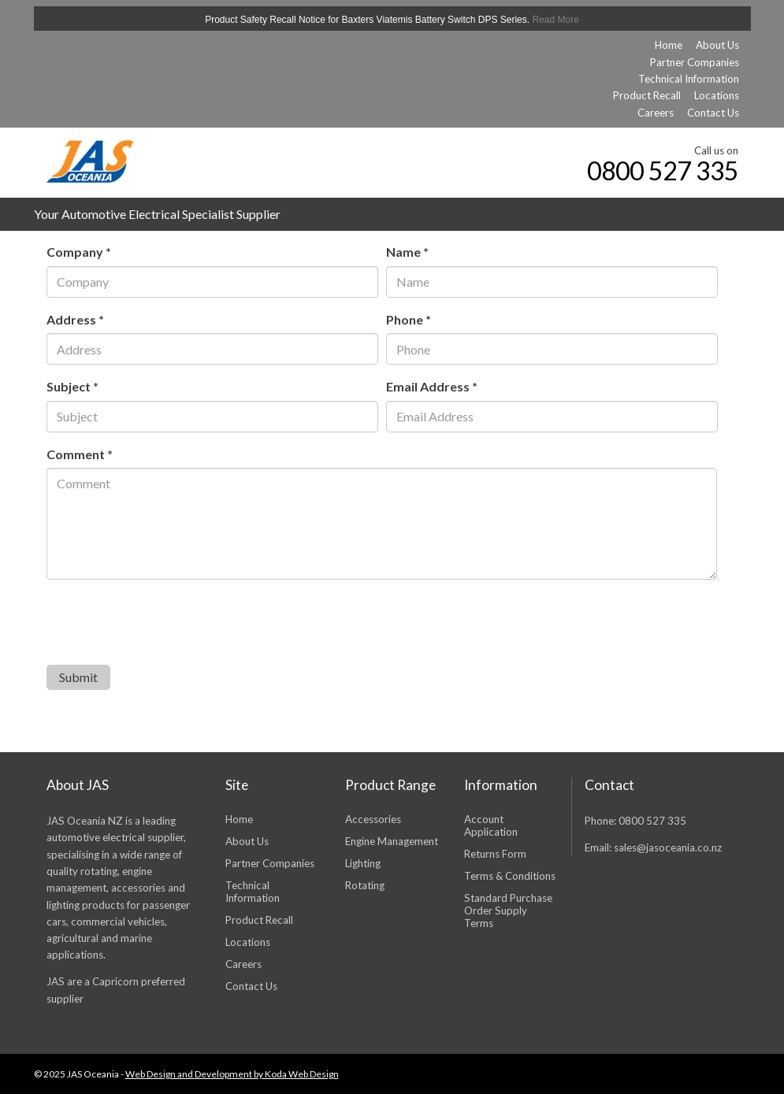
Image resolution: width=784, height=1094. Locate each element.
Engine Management (391, 841)
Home (668, 45)
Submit (78, 676)
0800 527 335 (658, 170)
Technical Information (688, 78)
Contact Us (713, 112)
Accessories (373, 819)
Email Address (431, 386)
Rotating (365, 885)
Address (75, 319)
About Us (717, 45)
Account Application (491, 825)
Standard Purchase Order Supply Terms (508, 910)
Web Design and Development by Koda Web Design (232, 1074)
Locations (716, 95)
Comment (79, 454)
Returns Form (495, 853)
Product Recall (647, 95)
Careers (655, 112)
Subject (72, 386)
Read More (555, 19)
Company (78, 251)
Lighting (363, 863)
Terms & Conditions (509, 876)
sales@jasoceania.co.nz (668, 847)
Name (407, 251)
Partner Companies (694, 62)
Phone (408, 319)
